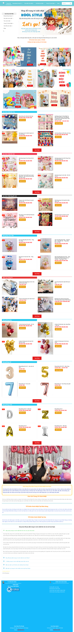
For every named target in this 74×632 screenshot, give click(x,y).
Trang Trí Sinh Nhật (51, 3)
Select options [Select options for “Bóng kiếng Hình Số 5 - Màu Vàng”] (59, 370)
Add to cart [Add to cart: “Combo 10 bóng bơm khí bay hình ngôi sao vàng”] (22, 346)
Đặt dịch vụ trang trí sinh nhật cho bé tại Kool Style (18, 568)
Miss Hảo (10, 584)
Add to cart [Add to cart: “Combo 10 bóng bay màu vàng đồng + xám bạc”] (58, 329)
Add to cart (22, 328)
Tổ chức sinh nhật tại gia (37, 517)
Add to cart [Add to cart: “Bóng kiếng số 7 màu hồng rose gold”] (58, 387)
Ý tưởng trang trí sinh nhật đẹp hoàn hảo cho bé (17, 561)
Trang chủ (8, 3)
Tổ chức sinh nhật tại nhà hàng (37, 506)
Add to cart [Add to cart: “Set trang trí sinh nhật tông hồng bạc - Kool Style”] (22, 219)
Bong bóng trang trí (18, 3)
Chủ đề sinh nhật (40, 3)
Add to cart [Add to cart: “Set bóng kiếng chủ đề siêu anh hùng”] (58, 136)
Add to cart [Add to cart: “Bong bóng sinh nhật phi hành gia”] (22, 119)
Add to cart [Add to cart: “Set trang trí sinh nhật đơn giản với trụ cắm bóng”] (22, 137)
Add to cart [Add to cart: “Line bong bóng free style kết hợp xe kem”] (58, 286)
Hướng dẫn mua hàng (54, 587)
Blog (58, 3)
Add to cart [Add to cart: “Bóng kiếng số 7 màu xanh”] (22, 387)
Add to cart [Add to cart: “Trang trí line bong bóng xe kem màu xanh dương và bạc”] (22, 286)
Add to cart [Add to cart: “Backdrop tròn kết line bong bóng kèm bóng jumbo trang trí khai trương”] (58, 303)
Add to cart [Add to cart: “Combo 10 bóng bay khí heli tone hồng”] (58, 346)
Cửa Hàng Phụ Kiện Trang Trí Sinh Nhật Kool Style (37, 486)
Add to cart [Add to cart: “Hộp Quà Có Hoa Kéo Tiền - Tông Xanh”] (22, 261)
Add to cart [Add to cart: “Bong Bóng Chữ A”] (22, 429)
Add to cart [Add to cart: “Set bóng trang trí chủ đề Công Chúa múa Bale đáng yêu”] (58, 163)
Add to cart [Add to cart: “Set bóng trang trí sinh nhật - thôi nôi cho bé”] (58, 180)
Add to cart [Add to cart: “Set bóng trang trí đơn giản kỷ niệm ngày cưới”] (58, 205)
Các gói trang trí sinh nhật (37, 496)
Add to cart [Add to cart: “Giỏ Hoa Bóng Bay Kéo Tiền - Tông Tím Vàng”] (22, 244)
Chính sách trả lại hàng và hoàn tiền (57, 591)
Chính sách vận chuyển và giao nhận (57, 590)
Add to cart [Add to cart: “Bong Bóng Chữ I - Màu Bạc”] (58, 429)
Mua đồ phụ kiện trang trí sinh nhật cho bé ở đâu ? (18, 557)
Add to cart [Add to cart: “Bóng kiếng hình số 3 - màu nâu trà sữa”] (22, 371)
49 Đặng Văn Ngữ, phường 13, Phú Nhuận (37, 42)
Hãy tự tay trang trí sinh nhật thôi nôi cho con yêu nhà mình (20, 530)
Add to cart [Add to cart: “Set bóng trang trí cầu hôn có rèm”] (58, 218)
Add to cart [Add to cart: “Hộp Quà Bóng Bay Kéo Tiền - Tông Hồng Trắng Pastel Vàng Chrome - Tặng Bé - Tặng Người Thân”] (58, 262)
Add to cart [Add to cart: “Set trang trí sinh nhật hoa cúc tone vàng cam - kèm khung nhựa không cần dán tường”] (22, 181)
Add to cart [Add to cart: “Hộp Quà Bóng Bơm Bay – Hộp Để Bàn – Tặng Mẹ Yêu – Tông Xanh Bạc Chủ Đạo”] (58, 245)
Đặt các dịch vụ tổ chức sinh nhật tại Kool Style (17, 564)
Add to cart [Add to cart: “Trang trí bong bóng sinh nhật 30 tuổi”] (22, 302)
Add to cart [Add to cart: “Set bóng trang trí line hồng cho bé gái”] (22, 163)
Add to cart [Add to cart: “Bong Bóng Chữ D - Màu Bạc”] (22, 412)
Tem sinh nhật (7, 21)
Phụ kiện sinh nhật (29, 3)
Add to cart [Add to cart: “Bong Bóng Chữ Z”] (58, 412)
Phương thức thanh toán (54, 588)
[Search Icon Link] (9, 31)
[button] (18, 21)
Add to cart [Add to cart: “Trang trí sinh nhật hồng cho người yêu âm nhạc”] (22, 205)
